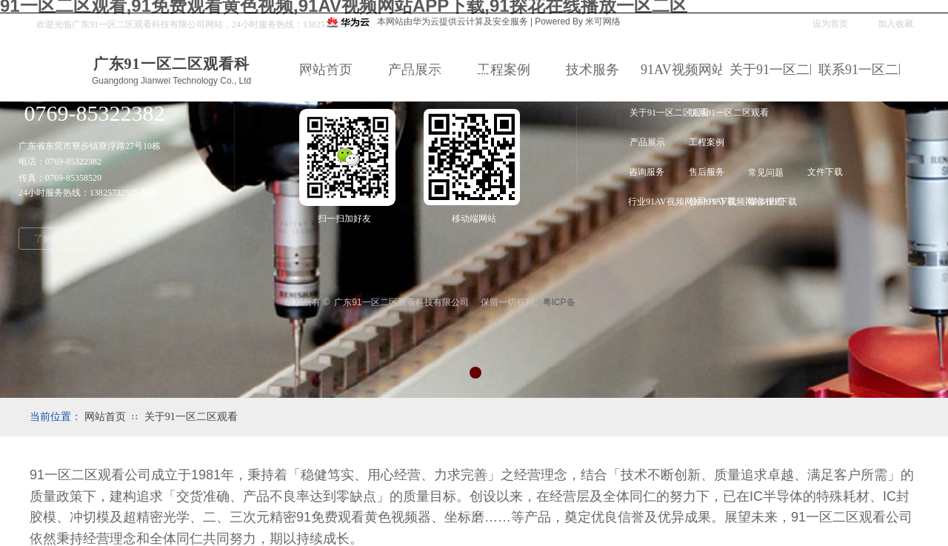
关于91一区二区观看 (191, 416)
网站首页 (105, 416)
